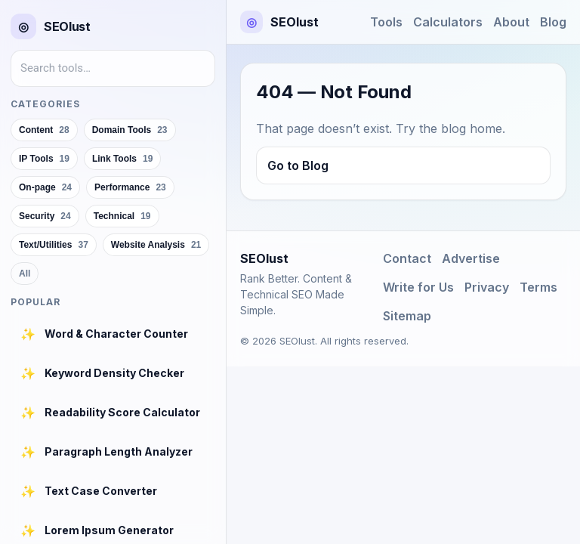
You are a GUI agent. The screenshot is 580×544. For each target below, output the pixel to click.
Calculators (448, 21)
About (511, 21)
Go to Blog (298, 165)
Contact (407, 258)
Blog (553, 21)
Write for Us (418, 287)
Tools (386, 21)
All (24, 273)
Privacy (486, 287)
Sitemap (407, 315)
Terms (538, 287)
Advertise (471, 258)
